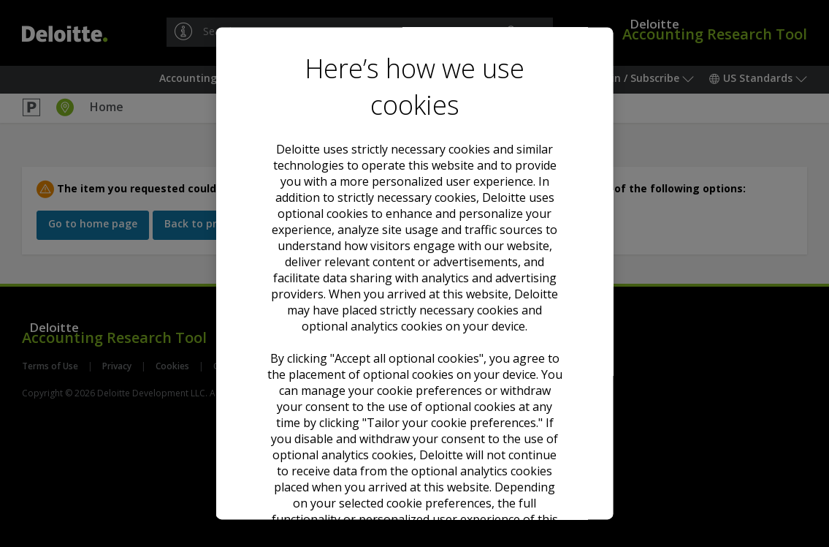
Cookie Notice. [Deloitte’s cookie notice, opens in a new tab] (477, 281)
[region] (414, 273)
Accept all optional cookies (415, 351)
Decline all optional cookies (414, 396)
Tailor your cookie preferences (414, 449)
